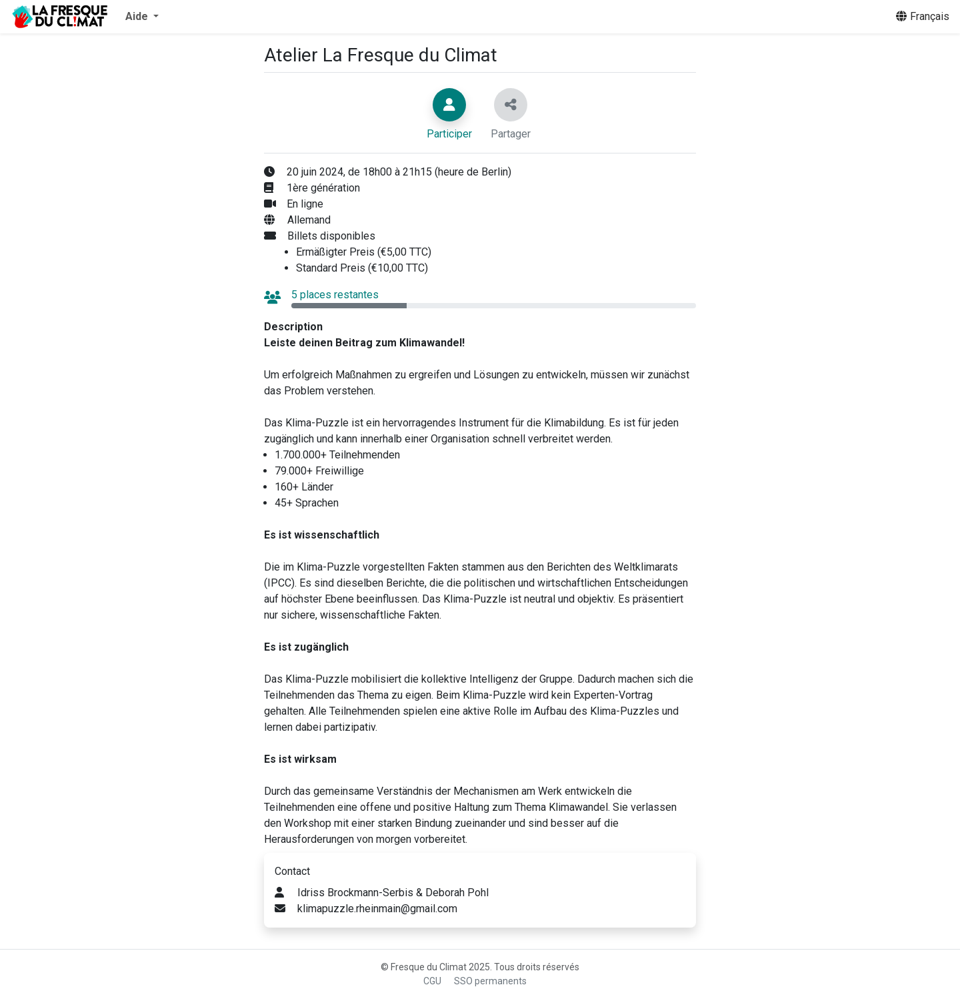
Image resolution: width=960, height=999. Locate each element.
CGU (432, 981)
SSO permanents (490, 981)
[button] (142, 16)
